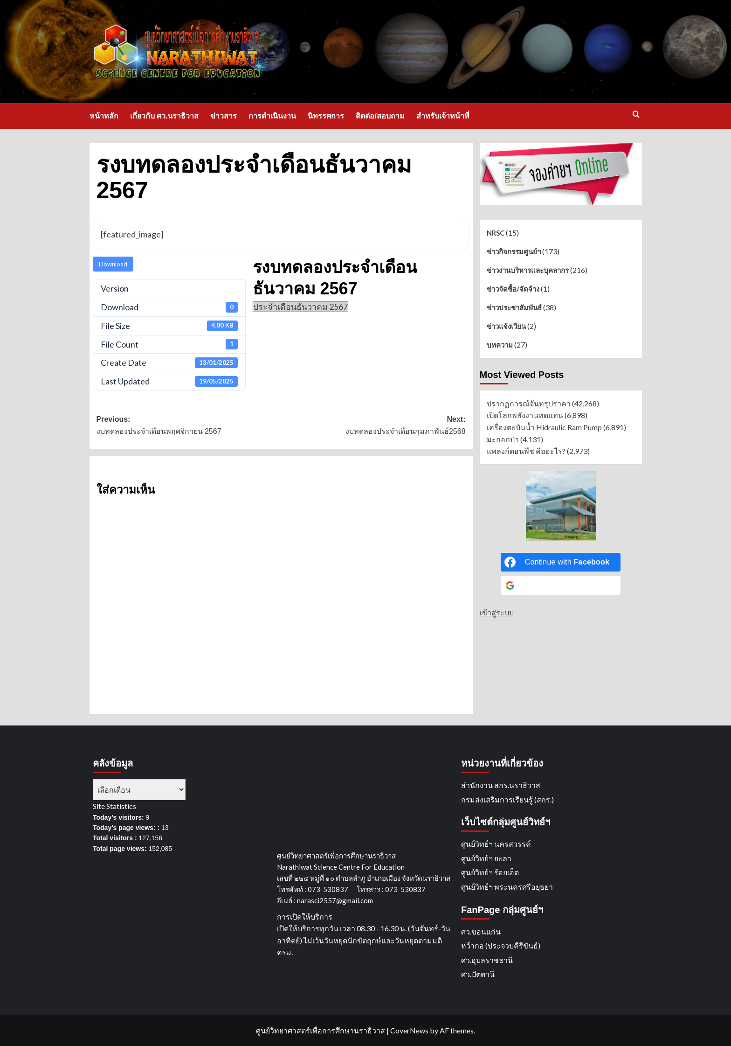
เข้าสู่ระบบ (497, 612)
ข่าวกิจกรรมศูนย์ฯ (514, 251)
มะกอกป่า (503, 439)
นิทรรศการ (326, 116)
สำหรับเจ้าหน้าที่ (442, 116)
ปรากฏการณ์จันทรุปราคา (529, 403)
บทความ (500, 345)
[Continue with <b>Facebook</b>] (561, 562)
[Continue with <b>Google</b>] (561, 585)
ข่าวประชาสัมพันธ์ (514, 307)
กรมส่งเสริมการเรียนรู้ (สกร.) (507, 799)
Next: (373, 426)
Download (113, 264)
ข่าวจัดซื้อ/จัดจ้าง (513, 289)
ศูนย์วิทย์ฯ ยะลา (486, 858)
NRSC (495, 233)
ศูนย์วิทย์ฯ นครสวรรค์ (496, 843)
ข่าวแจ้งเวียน (506, 326)
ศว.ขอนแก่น (481, 931)
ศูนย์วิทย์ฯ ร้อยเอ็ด (490, 872)
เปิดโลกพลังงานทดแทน (525, 415)
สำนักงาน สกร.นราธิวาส (500, 785)
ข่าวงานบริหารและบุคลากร (528, 270)
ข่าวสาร (223, 116)
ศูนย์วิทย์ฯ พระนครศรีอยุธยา (507, 886)
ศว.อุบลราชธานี (487, 959)
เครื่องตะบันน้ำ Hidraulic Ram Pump (544, 427)
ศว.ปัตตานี (478, 973)
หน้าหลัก (104, 116)
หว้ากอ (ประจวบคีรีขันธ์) (500, 945)
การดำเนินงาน (272, 116)
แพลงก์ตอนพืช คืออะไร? (526, 450)
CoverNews (409, 1030)
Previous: (189, 426)
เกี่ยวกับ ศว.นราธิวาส (164, 116)
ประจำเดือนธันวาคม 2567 (300, 306)
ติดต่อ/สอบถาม (380, 116)
